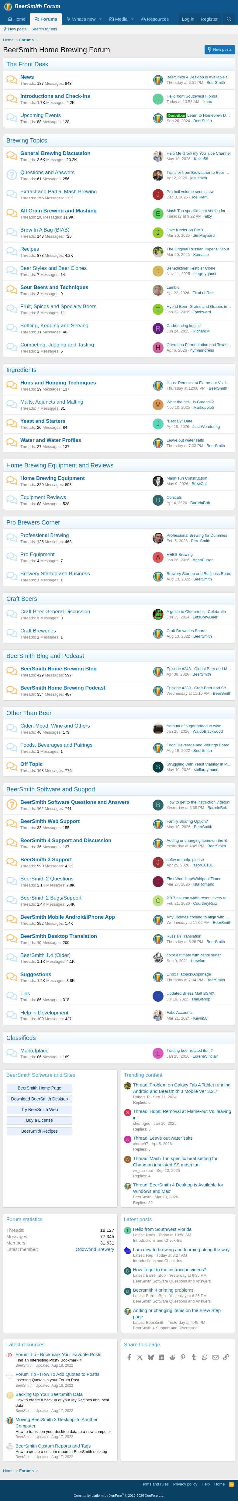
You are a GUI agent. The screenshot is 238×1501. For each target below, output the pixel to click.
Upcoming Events (40, 115)
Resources (155, 19)
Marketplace (34, 1051)
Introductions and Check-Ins (55, 96)
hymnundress (202, 350)
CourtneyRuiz (205, 903)
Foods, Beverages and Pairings (56, 745)
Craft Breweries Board (186, 630)
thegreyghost (204, 273)
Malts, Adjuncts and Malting (51, 402)
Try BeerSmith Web (39, 1109)
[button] (100, 19)
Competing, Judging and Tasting (57, 345)
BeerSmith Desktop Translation (58, 936)
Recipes (29, 249)
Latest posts (138, 1219)
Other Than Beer (29, 713)
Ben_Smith (200, 541)
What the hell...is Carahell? (190, 402)
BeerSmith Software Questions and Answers (74, 802)
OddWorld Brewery (95, 1249)
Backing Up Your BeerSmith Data (49, 1394)
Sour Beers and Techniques (54, 287)
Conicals (174, 497)
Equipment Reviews (43, 497)
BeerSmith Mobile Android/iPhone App (67, 917)
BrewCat (199, 483)
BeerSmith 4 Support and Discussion (65, 840)
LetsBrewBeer (205, 617)
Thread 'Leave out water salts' (163, 1138)
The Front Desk (27, 64)
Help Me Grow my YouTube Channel (199, 153)
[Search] (229, 19)
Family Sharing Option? (187, 821)
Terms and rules (155, 1484)
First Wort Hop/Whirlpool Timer (193, 878)
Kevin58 (201, 159)
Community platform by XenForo (119, 1495)
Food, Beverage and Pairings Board (198, 745)
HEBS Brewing (180, 554)
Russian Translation (184, 936)
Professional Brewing (44, 535)
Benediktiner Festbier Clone (191, 268)
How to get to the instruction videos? (198, 802)
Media (118, 19)
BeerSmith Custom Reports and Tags (53, 1445)
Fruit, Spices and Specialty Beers (58, 306)
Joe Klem (199, 197)
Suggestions (35, 974)
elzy (208, 216)
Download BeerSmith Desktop (39, 1098)
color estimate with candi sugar (194, 955)
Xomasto (201, 254)
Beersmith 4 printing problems (163, 1290)
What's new (80, 19)
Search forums (44, 29)
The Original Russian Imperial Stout (198, 249)
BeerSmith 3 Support (46, 859)
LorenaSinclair (205, 1056)
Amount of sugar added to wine (194, 726)
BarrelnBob (200, 503)
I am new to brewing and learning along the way (181, 1249)
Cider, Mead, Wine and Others (55, 726)
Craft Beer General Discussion (55, 612)
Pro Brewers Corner (33, 522)
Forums (46, 19)
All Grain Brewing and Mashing (58, 211)
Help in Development (44, 1013)
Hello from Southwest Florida (192, 96)
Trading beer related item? (190, 1050)
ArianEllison (203, 560)
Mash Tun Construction (187, 478)
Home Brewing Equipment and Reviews (59, 465)
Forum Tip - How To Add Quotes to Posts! (57, 1374)
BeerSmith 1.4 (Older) (45, 955)
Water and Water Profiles (50, 440)
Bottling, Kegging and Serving (54, 326)
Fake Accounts (179, 1012)
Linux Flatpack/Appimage (189, 974)
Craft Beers (21, 598)
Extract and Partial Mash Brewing (58, 192)
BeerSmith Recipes (39, 1131)
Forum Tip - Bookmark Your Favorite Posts (59, 1354)
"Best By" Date (179, 421)
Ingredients (21, 370)
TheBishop (200, 999)
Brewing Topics (26, 140)
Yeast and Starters (42, 421)
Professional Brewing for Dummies (197, 535)
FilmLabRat (202, 293)
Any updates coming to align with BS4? (201, 917)
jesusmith (198, 178)
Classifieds (21, 1038)
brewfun (198, 961)
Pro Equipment (37, 554)
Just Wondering (206, 426)
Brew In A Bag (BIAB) (45, 230)
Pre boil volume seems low (190, 191)
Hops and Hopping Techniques (58, 383)
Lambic (173, 287)
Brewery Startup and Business (55, 574)
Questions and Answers (47, 172)
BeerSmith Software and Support (50, 789)
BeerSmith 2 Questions (47, 879)
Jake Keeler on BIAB (185, 230)
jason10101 (202, 865)
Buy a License (39, 1120)
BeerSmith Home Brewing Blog (58, 669)
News (27, 77)
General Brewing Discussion (55, 153)
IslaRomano (203, 884)
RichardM (201, 331)
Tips (25, 994)
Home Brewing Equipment (52, 478)
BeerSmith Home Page (39, 1088)
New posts (14, 29)
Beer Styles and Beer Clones (53, 268)
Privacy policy (185, 1484)
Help (206, 1484)
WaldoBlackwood (208, 731)
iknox (207, 101)
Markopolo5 (203, 407)
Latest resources (25, 1345)
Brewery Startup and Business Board (199, 573)
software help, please (185, 859)
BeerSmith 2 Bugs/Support (50, 898)
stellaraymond (206, 769)
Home (17, 19)
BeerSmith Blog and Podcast (45, 655)
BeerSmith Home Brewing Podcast (62, 688)
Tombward (202, 312)
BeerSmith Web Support (50, 821)
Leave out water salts (185, 440)
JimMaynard (204, 235)
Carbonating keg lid (184, 325)
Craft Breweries (38, 631)
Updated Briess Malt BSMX (191, 993)
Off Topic (31, 764)
